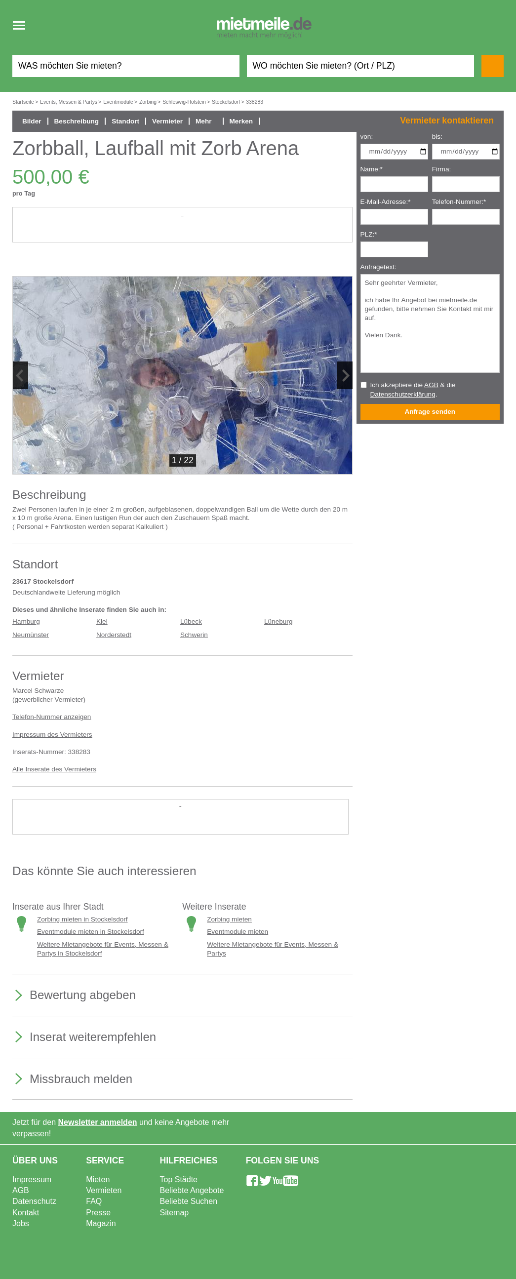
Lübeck (191, 621)
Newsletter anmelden (97, 1122)
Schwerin (194, 635)
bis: (437, 136)
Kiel (102, 621)
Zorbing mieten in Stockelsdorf (82, 919)
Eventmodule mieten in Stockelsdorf (90, 931)
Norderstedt (113, 635)
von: (366, 136)
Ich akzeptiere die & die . (413, 389)
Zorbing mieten (229, 919)
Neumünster (30, 635)
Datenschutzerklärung (403, 394)
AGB (431, 385)
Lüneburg (278, 621)
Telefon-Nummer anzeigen (51, 716)
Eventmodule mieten (237, 931)
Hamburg (26, 621)
